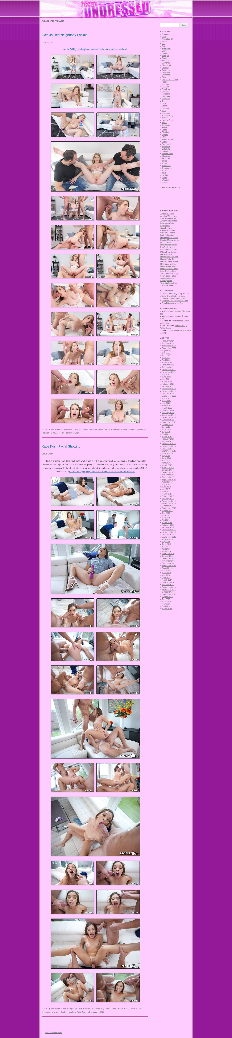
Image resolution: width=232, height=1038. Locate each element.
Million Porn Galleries (169, 252)
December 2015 (169, 530)
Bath (164, 46)
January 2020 (168, 413)
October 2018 (168, 448)
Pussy (107, 429)
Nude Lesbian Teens (169, 269)
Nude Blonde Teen (168, 266)
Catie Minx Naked (167, 230)
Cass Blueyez (166, 228)
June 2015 (166, 544)
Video (164, 177)
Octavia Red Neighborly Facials (64, 35)
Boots (164, 58)
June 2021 (166, 377)
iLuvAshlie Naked (167, 247)
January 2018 (168, 470)
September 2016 (169, 508)
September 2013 (169, 594)
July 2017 (166, 484)
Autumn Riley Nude (168, 221)
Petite (120, 1008)
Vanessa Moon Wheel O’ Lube (175, 301)
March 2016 (167, 523)
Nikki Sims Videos (168, 264)
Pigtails (165, 134)
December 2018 (169, 444)
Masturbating (167, 115)
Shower (165, 151)
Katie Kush (81, 1012)
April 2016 (166, 520)
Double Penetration (170, 79)
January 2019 (168, 441)
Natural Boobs (168, 120)
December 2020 (169, 389)
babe (143, 429)
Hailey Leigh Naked (168, 245)
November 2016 (169, 503)
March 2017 (167, 494)
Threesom (166, 165)
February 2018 (168, 467)
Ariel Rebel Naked (168, 218)
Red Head (115, 429)
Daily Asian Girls (167, 235)
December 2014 (169, 558)
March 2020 (167, 408)
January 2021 (168, 386)
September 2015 (169, 537)
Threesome (126, 429)
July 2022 (166, 353)
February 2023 (168, 341)
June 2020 (166, 401)
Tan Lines (166, 158)
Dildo (164, 77)
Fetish (164, 82)
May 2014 (166, 575)
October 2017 (168, 477)
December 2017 (169, 472)
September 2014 (169, 565)
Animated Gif (167, 39)
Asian (164, 41)
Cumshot (84, 429)
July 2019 (166, 427)
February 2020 (168, 410)
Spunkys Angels (167, 278)
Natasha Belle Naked (169, 261)
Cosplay (165, 67)
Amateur (165, 34)
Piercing (165, 132)
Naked (101, 429)
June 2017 (166, 487)
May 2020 (166, 403)
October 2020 (168, 393)
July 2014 (166, 570)
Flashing (165, 87)
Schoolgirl (166, 146)
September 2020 (169, 396)
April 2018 (166, 463)
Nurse (164, 123)
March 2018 (167, 465)
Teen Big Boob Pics (168, 283)
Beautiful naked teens (53, 1033)
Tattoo (164, 161)
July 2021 (166, 374)
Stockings (166, 156)
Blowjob (76, 429)
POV (164, 137)
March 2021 (167, 381)
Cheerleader (167, 65)
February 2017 (168, 496)
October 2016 (168, 506)
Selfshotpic (166, 149)
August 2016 (167, 511)
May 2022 (166, 358)
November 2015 (169, 532)
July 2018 (166, 455)
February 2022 (168, 365)
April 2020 (166, 405)
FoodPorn (166, 89)
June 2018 (166, 458)
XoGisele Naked (167, 285)
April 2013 (166, 606)
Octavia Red (56, 433)
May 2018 (166, 460)
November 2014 (169, 561)
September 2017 (169, 479)
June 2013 (166, 601)
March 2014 (167, 580)
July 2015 (166, 542)
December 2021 (169, 370)
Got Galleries (165, 242)
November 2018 (169, 446)
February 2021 (168, 384)
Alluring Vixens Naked (169, 216)
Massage (166, 113)
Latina (164, 106)
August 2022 (167, 350)
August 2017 (167, 482)
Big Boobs (67, 429)
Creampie (166, 72)
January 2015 (168, 556)
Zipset (164, 182)
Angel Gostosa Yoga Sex (172, 303)
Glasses (165, 91)
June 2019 (166, 429)
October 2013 (168, 592)
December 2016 (169, 501)
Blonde (165, 53)
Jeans (164, 101)
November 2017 (169, 475)
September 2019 (169, 422)
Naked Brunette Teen (169, 257)
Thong (164, 163)
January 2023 (168, 343)
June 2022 (166, 355)
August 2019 (167, 424)
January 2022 (168, 367)
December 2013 (169, 587)
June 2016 (166, 515)
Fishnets (165, 84)
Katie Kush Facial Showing (61, 446)
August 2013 (167, 596)
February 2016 (168, 525)
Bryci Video (165, 226)
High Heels (106, 1008)
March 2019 (167, 436)
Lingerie (165, 108)
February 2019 (168, 439)
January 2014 (168, 585)
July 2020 (166, 398)
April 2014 (166, 577)
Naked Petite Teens (168, 259)
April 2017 (166, 491)
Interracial (166, 99)
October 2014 (168, 563)
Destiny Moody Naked (169, 240)
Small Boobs (135, 1008)
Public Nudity (167, 139)
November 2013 (169, 589)
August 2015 (167, 539)
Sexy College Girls (168, 271)
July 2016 (166, 513)
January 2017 (168, 499)
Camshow (166, 63)
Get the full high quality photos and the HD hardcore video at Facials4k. (95, 49)
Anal (164, 36)
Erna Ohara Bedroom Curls (173, 296)
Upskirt (165, 175)
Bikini (164, 51)
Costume (166, 70)
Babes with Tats (167, 223)
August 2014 (167, 568)
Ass (64, 1008)
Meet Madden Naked (169, 249)
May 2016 (166, 518)
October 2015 (168, 534)
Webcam (165, 180)
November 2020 (169, 391)
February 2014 (168, 582)
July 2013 (166, 599)
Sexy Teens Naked (168, 276)
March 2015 (167, 551)
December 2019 (169, 415)
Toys (164, 173)
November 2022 (169, 346)
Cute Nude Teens (167, 233)
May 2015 (166, 546)
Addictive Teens (167, 214)
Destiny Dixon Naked (169, 238)
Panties (165, 127)
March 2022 (167, 362)
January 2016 (168, 527)
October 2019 (168, 420)
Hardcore (93, 429)
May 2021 (166, 379)
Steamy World (166, 281)
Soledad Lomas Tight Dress (174, 298)
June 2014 (166, 573)
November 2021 (169, 372)
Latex (164, 103)
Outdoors (166, 125)
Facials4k (46, 433)
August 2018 (167, 453)
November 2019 (169, 417)
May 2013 (166, 604)
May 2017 (166, 489)
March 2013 (167, 608)
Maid (164, 111)
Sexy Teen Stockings (169, 273)
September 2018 (169, 451)
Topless (165, 170)
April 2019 (166, 434)
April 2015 (166, 549)
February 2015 (168, 554)
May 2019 (166, 432)
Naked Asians (166, 254)
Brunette (78, 1008)
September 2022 (169, 348)
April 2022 (166, 360)
